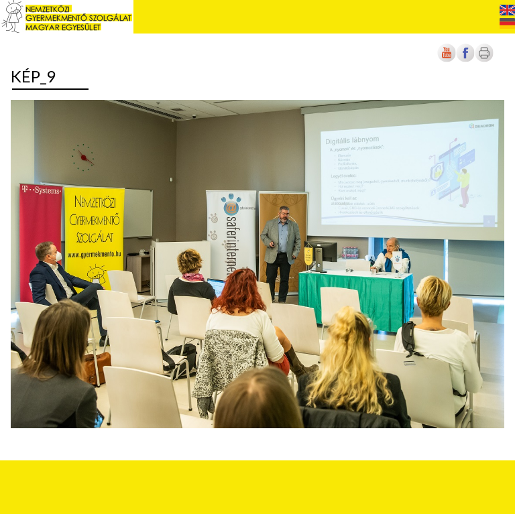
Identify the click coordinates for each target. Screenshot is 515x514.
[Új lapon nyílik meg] (465, 59)
